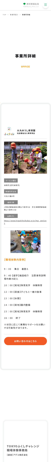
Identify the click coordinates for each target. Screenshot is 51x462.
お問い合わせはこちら (25, 341)
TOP (4, 14)
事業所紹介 (14, 14)
